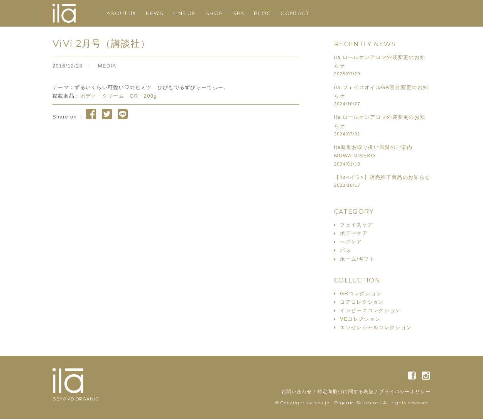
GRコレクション (361, 293)
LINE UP (184, 13)
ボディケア (354, 233)
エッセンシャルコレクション (376, 327)
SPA (238, 13)
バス (345, 250)
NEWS (155, 13)
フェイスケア (356, 225)
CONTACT (294, 13)
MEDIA (107, 66)
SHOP (214, 13)
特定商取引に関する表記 (345, 391)
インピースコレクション (370, 310)
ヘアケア (351, 242)
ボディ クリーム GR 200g (118, 96)
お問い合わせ (296, 391)
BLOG (262, 13)
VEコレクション (360, 319)
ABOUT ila (121, 13)
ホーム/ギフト (357, 259)
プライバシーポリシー (405, 391)
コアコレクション (362, 302)
